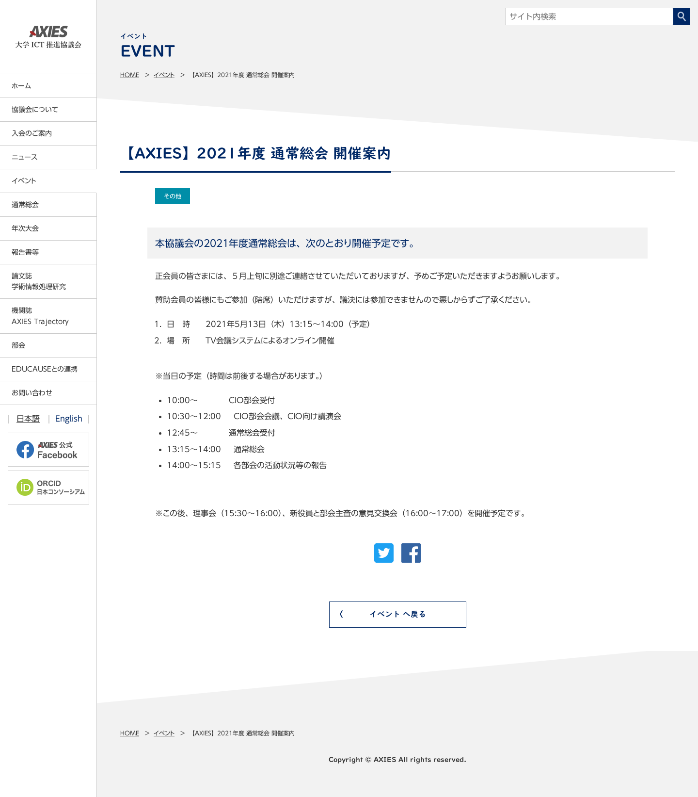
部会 (18, 345)
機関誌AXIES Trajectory (40, 316)
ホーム (21, 85)
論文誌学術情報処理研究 (39, 281)
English (68, 419)
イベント (164, 75)
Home (129, 75)
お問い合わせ (32, 393)
